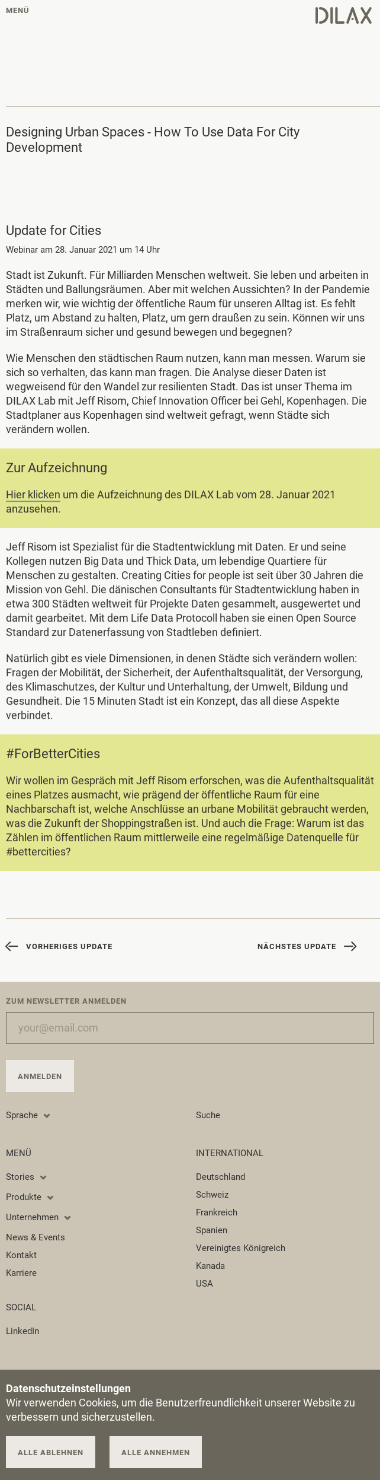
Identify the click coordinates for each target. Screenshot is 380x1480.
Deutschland (220, 1177)
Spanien (211, 1230)
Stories (27, 1177)
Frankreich (216, 1212)
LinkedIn (22, 1331)
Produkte (30, 1197)
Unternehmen (39, 1217)
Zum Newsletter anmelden (66, 1001)
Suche (208, 1115)
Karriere (21, 1273)
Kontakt (21, 1255)
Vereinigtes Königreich (240, 1248)
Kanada (210, 1266)
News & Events (35, 1237)
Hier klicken (33, 496)
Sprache (28, 1115)
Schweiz (212, 1194)
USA (204, 1283)
